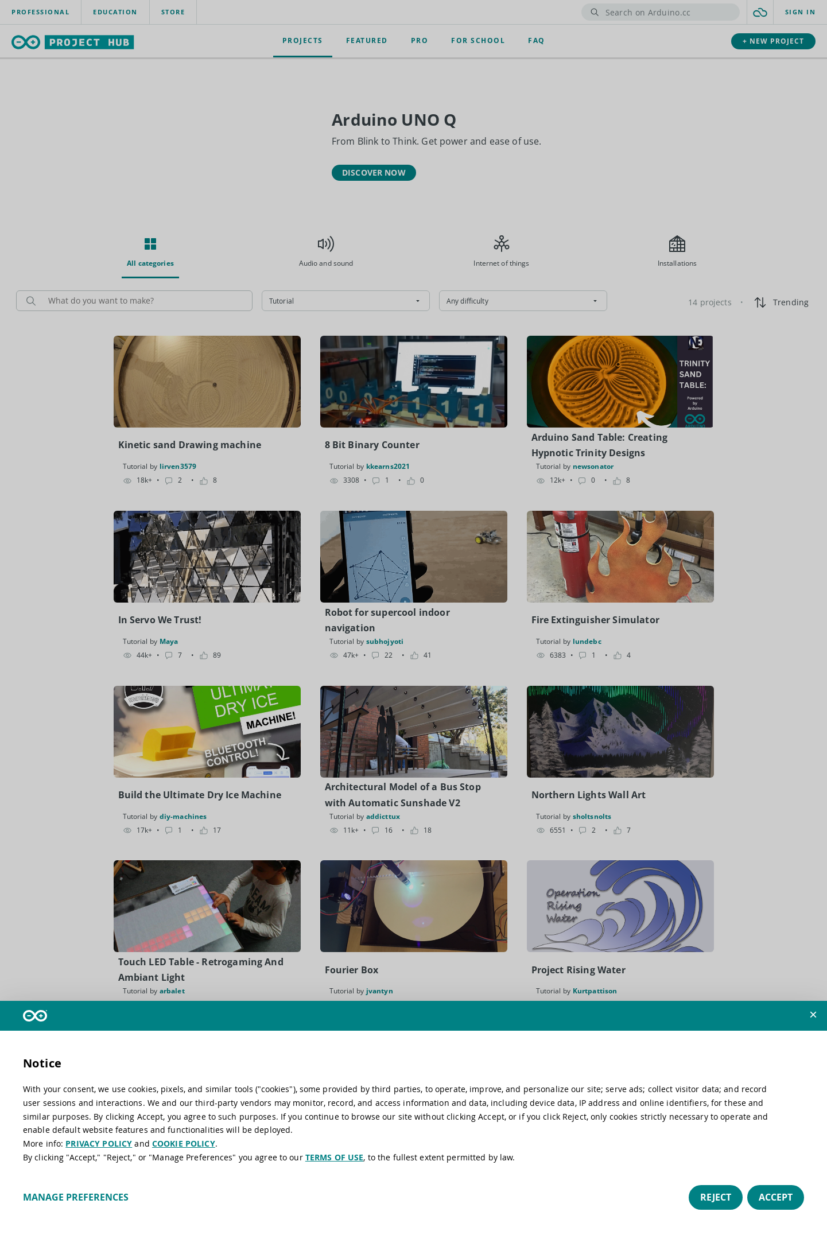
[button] (813, 1014)
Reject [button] (715, 1197)
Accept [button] (776, 1197)
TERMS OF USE (334, 1157)
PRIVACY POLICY (98, 1143)
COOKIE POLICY (183, 1143)
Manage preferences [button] (76, 1197)
